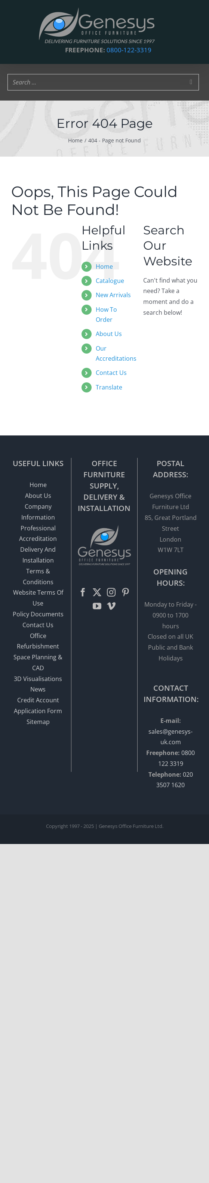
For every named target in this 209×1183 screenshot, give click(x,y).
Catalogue (110, 281)
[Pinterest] (125, 592)
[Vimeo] (111, 606)
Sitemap (38, 722)
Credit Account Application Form (38, 705)
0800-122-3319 (129, 50)
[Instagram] (111, 592)
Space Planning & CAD (37, 662)
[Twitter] (97, 592)
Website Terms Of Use (38, 597)
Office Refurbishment (38, 641)
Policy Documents (38, 614)
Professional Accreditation (38, 533)
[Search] (191, 82)
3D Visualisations (38, 679)
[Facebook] (83, 592)
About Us (109, 334)
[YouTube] (97, 606)
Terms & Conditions (38, 576)
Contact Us (111, 373)
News (38, 689)
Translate (109, 387)
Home (104, 266)
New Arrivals (113, 295)
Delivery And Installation (38, 554)
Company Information (38, 511)
